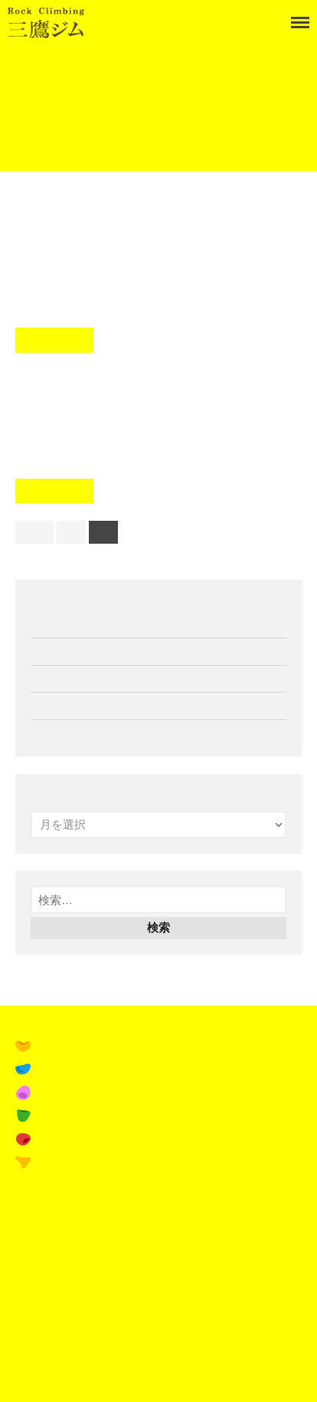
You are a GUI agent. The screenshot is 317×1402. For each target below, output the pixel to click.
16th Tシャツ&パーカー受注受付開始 (125, 678)
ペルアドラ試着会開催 (88, 732)
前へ (34, 531)
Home (27, 62)
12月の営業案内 (72, 624)
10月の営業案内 (72, 705)
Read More (54, 340)
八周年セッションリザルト (156, 383)
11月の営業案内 (72, 650)
